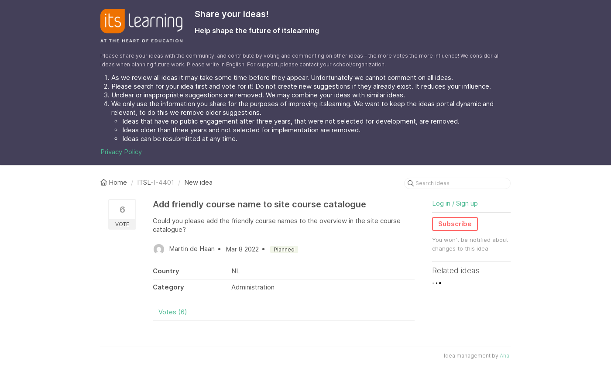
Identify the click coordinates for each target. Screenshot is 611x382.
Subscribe (455, 224)
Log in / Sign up (455, 203)
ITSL (144, 182)
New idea (198, 182)
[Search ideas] (457, 183)
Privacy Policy (121, 152)
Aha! (505, 355)
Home (114, 182)
